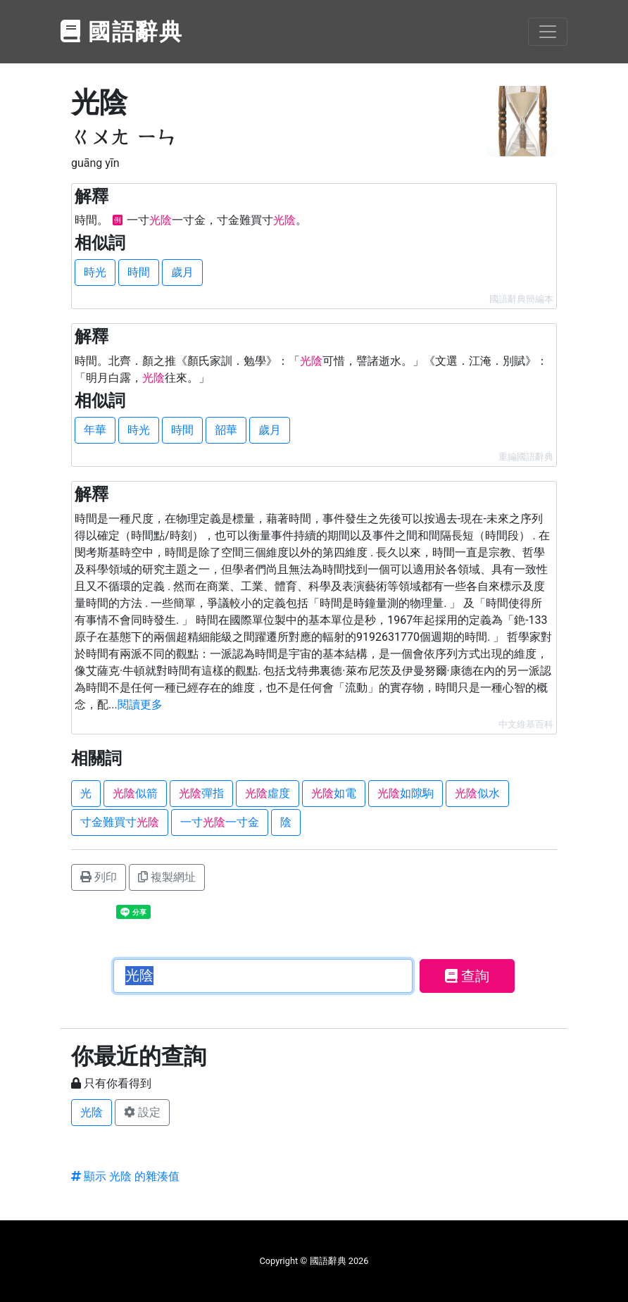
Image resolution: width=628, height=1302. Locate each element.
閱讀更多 (140, 704)
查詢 (467, 976)
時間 (138, 272)
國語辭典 (122, 31)
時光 (95, 272)
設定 (142, 1112)
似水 (477, 793)
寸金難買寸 (119, 822)
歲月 (182, 272)
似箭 (135, 793)
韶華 (226, 430)
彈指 (201, 793)
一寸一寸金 (219, 822)
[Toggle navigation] (547, 32)
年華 (95, 430)
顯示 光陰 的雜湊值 (125, 1176)
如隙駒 (405, 793)
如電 (333, 793)
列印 (98, 877)
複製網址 (167, 877)
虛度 (267, 793)
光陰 (91, 1112)
